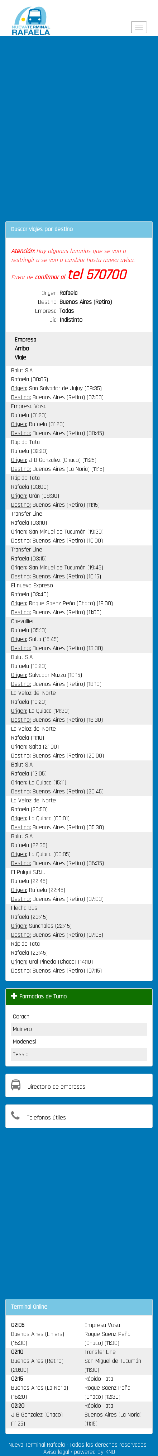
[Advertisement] (79, 133)
